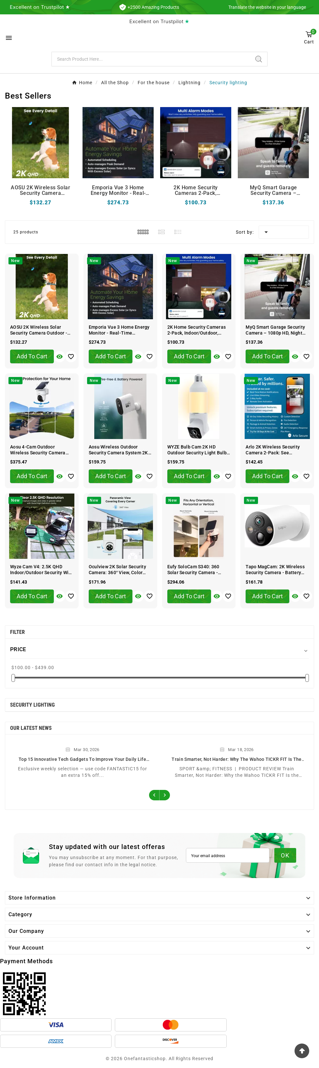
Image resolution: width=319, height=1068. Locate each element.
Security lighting (32, 705)
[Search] (151, 59)
